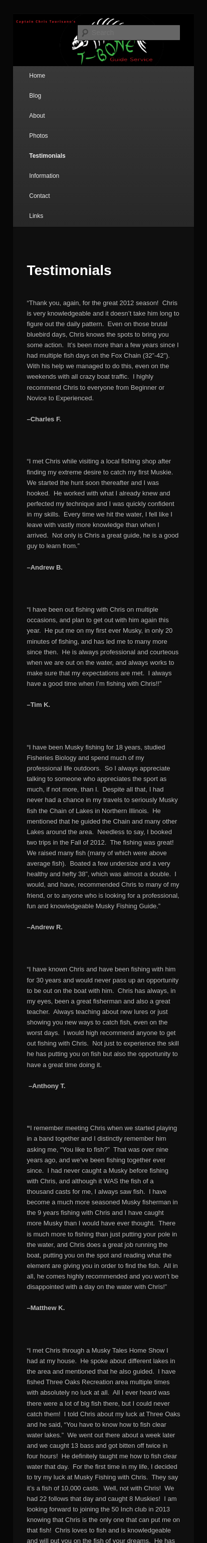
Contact (39, 195)
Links (36, 215)
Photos (38, 135)
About (37, 115)
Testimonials (47, 155)
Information (44, 175)
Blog (35, 95)
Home (37, 75)
